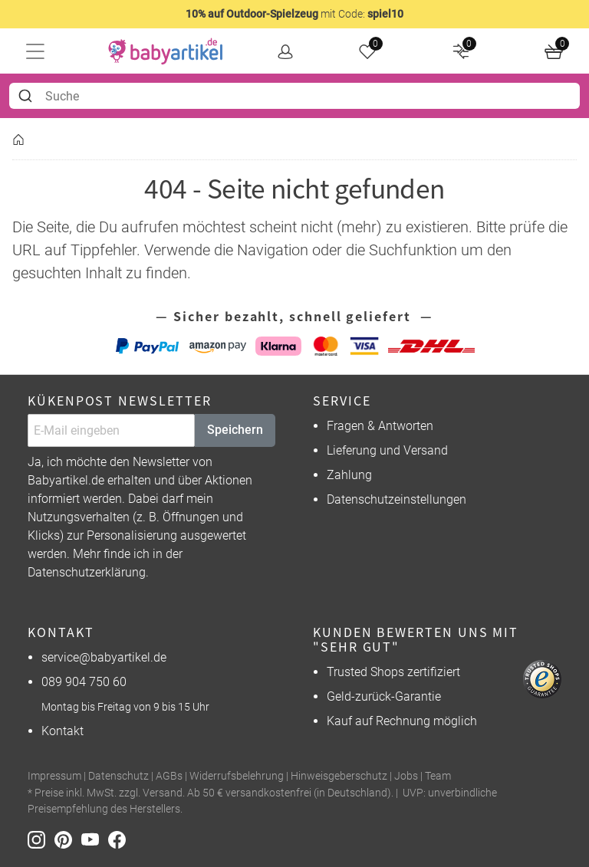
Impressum (54, 776)
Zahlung (349, 475)
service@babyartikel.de (103, 657)
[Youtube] (94, 839)
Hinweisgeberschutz (339, 776)
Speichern (235, 429)
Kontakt (62, 731)
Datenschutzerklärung (87, 572)
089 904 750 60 (84, 682)
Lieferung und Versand (387, 450)
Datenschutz (118, 776)
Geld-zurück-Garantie (384, 696)
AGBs (169, 776)
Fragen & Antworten (380, 426)
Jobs (406, 776)
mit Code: (294, 14)
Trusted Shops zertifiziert (393, 672)
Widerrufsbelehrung (236, 776)
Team (438, 776)
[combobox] (294, 96)
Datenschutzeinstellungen (396, 499)
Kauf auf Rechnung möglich (402, 721)
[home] (165, 51)
